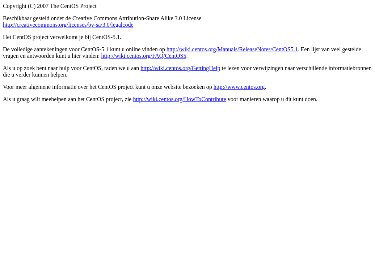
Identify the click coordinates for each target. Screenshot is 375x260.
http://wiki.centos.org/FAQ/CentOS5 (143, 56)
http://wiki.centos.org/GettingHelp (180, 68)
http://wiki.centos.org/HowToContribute (179, 99)
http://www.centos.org (239, 87)
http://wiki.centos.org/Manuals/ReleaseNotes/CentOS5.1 (232, 49)
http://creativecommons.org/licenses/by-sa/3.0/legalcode (68, 25)
